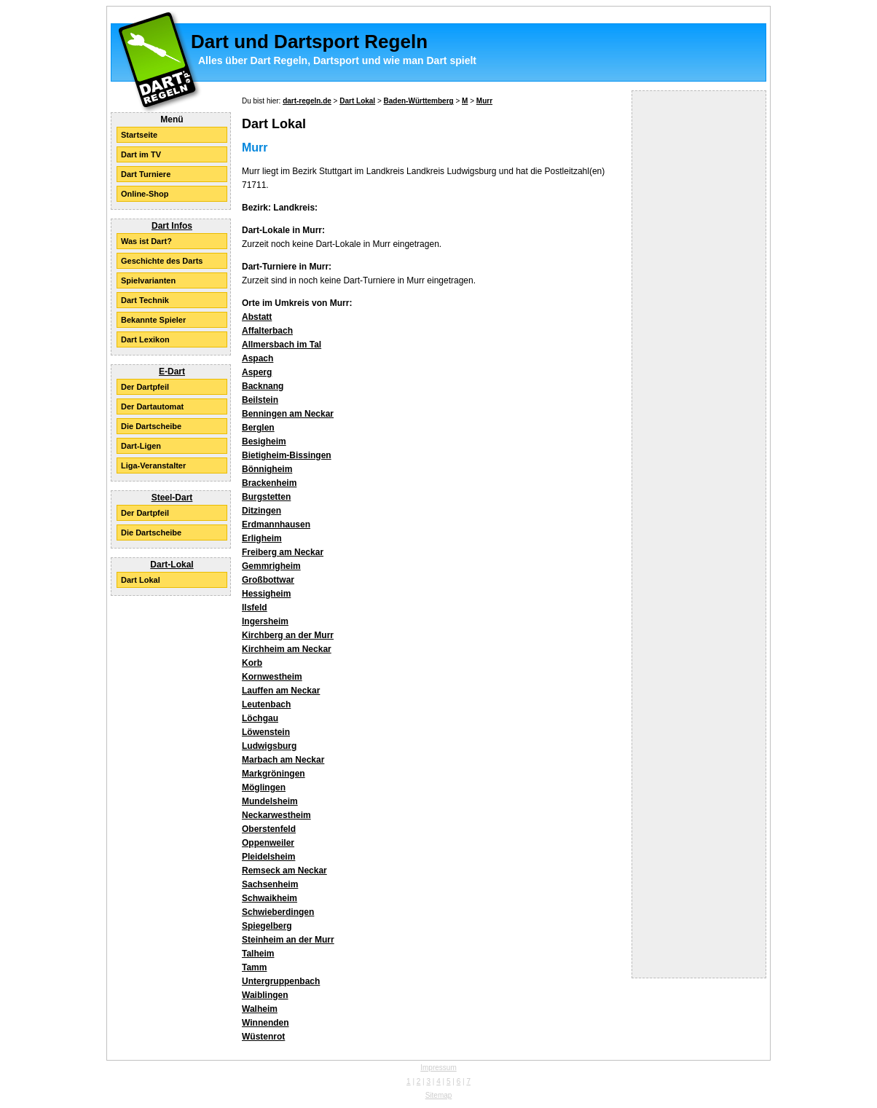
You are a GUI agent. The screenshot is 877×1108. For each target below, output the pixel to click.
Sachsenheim (270, 884)
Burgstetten (266, 497)
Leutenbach (266, 704)
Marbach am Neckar (283, 760)
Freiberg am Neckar (282, 552)
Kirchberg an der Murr (288, 635)
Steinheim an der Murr (288, 940)
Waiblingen (265, 995)
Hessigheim (266, 594)
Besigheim (264, 441)
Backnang (262, 386)
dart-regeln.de (307, 101)
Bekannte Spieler (153, 319)
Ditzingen (261, 511)
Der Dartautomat (152, 406)
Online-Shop (144, 193)
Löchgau (260, 718)
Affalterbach (267, 331)
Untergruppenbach (281, 981)
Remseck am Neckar (284, 870)
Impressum (438, 1068)
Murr (484, 101)
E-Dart (172, 371)
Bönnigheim (267, 469)
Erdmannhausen (276, 524)
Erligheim (262, 538)
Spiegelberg (267, 926)
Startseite (139, 134)
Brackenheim (269, 483)
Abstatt (257, 317)
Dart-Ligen (141, 445)
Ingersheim (265, 621)
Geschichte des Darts (162, 260)
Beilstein (260, 400)
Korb (252, 663)
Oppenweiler (268, 843)
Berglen (258, 428)
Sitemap (438, 1095)
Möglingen (264, 787)
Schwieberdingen (278, 912)
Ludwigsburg (269, 746)
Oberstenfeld (269, 829)
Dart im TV (141, 154)
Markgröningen (273, 774)
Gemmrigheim (271, 566)
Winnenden (265, 1023)
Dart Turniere (145, 174)
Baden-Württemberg (419, 101)
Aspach (257, 358)
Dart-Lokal (171, 564)
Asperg (257, 372)
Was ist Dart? (146, 241)
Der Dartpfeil (145, 386)
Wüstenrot (263, 1037)
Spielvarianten (148, 280)
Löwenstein (266, 732)
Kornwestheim (272, 677)
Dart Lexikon (145, 339)
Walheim (260, 1009)
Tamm (254, 967)
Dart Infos (172, 226)
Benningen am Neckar (288, 414)
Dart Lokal (140, 579)
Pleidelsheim (268, 857)
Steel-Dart (172, 497)
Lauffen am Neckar (281, 690)
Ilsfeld (254, 607)
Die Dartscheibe (151, 426)
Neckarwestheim (276, 815)
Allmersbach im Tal (281, 344)
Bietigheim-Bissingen (286, 455)
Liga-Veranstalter (153, 465)
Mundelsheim (270, 801)
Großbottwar (268, 580)
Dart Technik (145, 300)
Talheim (258, 953)
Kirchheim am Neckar (286, 649)
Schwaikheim (269, 898)
